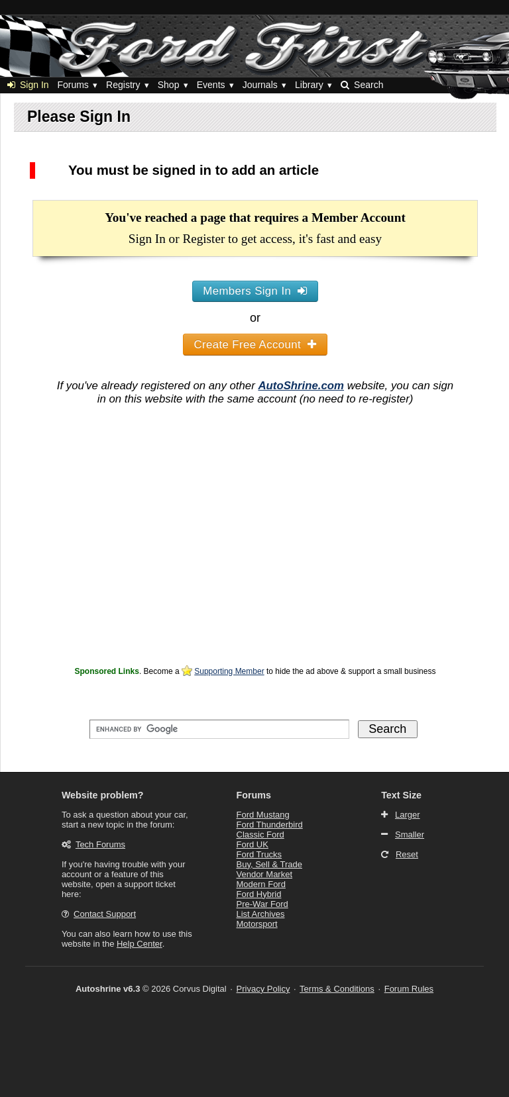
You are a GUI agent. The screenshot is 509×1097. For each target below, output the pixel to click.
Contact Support (105, 914)
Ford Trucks (259, 854)
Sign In (28, 84)
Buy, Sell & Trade (269, 864)
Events (211, 84)
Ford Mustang (263, 815)
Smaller (409, 834)
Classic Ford (260, 834)
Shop (169, 84)
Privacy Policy (263, 989)
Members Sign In (255, 291)
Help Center (139, 944)
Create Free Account (255, 344)
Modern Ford (261, 884)
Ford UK (252, 844)
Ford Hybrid (259, 894)
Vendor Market (265, 874)
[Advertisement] (255, 570)
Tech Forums (100, 844)
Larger (407, 815)
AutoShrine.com (301, 385)
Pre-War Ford (262, 904)
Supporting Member (229, 671)
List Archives (261, 914)
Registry (123, 84)
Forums (72, 84)
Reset (407, 854)
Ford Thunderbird (270, 825)
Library (309, 84)
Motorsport (257, 924)
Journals (260, 84)
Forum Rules (408, 989)
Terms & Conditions (337, 989)
